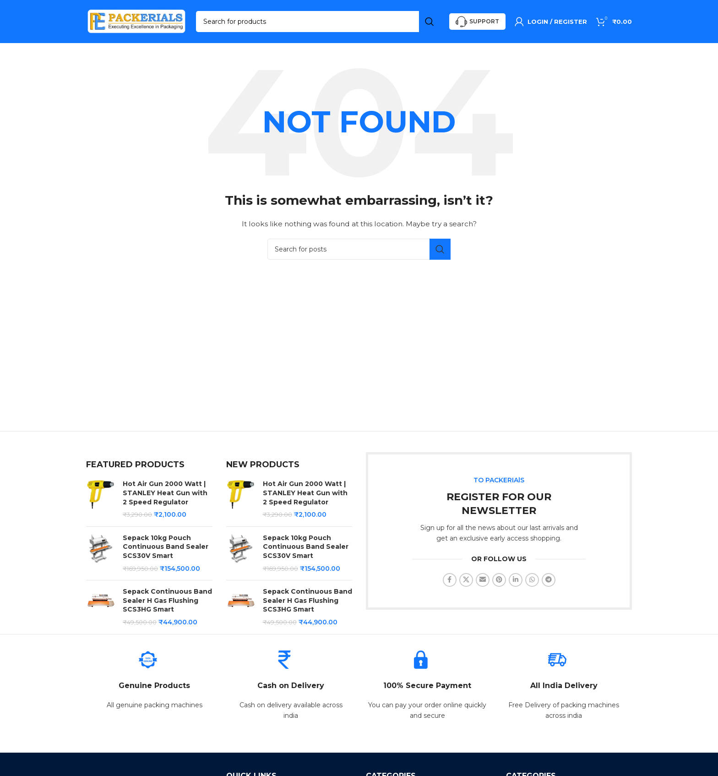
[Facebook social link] (450, 582)
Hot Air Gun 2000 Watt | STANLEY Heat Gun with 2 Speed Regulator (165, 495)
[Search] (318, 22)
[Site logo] (136, 22)
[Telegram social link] (548, 582)
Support (477, 23)
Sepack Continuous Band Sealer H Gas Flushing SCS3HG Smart (167, 603)
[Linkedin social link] (515, 582)
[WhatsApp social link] (532, 582)
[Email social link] (483, 582)
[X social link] (466, 582)
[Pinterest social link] (499, 582)
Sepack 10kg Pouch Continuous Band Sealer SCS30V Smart (165, 549)
